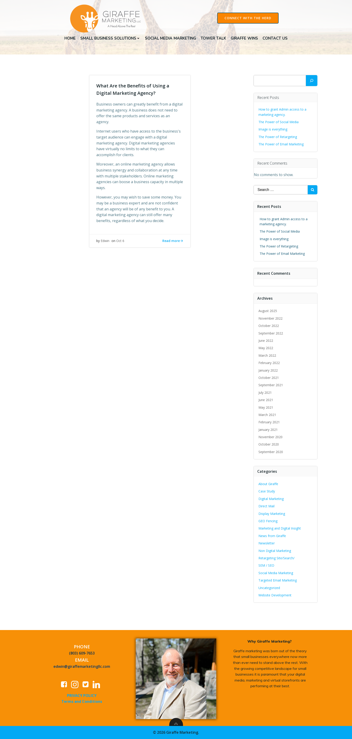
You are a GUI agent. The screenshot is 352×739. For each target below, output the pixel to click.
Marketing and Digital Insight (279, 528)
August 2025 (267, 311)
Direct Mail (266, 506)
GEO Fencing (267, 521)
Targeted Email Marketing (277, 580)
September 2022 (270, 333)
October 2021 (268, 377)
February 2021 (269, 422)
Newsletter (266, 543)
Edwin (105, 241)
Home (70, 38)
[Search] (311, 80)
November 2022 (270, 318)
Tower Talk (213, 38)
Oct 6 (120, 241)
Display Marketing (271, 513)
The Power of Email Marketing (281, 144)
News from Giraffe (272, 536)
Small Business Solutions (110, 38)
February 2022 (269, 363)
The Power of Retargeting (277, 137)
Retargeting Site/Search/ (276, 558)
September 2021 (270, 385)
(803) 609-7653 (82, 653)
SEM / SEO (266, 565)
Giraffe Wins (244, 38)
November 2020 (270, 437)
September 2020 (270, 452)
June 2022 (265, 340)
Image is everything (272, 129)
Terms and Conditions (81, 701)
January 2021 (268, 429)
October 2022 (268, 325)
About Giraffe (268, 484)
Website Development (274, 595)
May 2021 (265, 407)
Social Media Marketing (170, 38)
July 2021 (265, 392)
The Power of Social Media (278, 122)
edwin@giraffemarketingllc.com (81, 666)
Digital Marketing (271, 499)
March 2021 (267, 415)
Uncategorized (269, 588)
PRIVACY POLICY (82, 695)
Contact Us (275, 38)
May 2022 (265, 348)
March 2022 (267, 355)
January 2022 (268, 370)
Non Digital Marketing (274, 551)
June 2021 (265, 400)
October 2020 (268, 444)
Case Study (266, 491)
